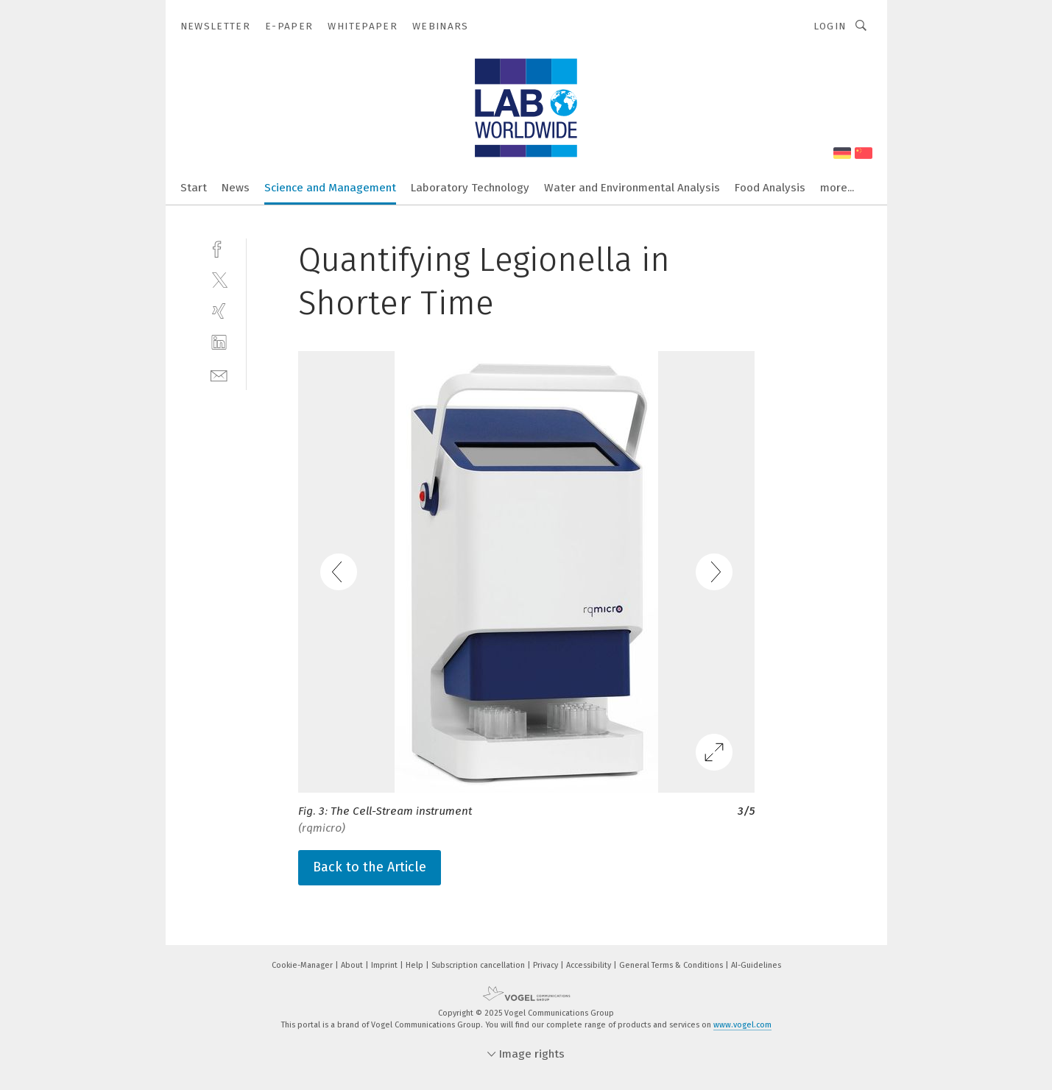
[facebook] (219, 247)
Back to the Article (369, 867)
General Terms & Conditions (672, 965)
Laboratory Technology (470, 187)
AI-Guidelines (756, 965)
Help (416, 965)
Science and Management (330, 187)
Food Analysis (770, 187)
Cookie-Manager (303, 965)
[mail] (219, 374)
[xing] (219, 311)
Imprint (385, 965)
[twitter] (219, 279)
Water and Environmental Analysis (632, 187)
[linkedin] (219, 342)
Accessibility (589, 965)
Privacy (546, 965)
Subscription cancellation (479, 965)
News (236, 187)
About (353, 965)
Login (830, 26)
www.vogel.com (742, 1025)
